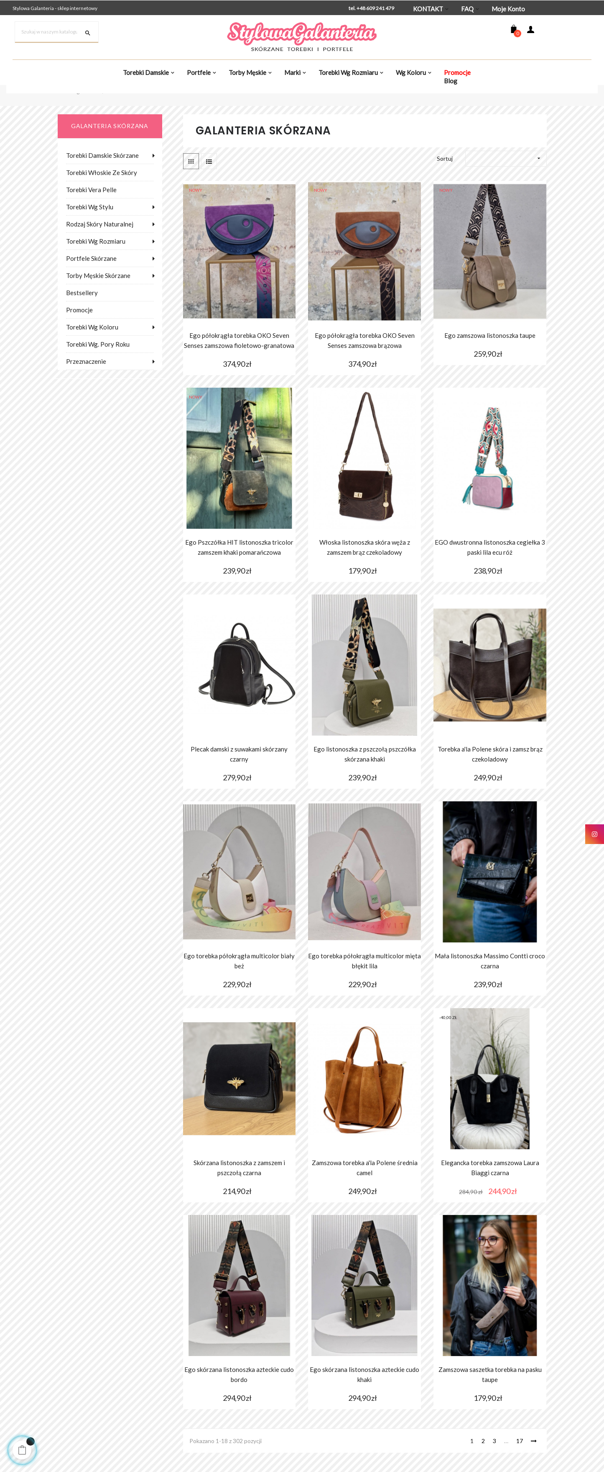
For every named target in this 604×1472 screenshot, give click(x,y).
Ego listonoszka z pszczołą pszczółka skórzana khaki (364, 774)
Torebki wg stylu (89, 226)
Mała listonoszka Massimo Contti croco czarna (490, 980)
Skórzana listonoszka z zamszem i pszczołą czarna (239, 1187)
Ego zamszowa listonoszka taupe (489, 355)
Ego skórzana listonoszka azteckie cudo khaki (364, 1394)
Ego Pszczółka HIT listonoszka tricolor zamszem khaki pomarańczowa (239, 567)
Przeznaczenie (86, 381)
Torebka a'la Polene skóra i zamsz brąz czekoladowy (490, 774)
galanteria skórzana (109, 145)
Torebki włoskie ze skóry (101, 192)
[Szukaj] (56, 32)
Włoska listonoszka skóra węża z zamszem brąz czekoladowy (364, 567)
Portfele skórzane (91, 278)
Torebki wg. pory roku (98, 364)
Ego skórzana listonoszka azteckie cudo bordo (239, 1394)
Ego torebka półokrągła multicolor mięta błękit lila (364, 980)
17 (519, 1460)
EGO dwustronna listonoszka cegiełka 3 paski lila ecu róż (490, 567)
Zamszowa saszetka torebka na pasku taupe (490, 1394)
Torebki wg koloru (92, 346)
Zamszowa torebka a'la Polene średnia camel (365, 1187)
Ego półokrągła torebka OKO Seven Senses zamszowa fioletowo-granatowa (239, 360)
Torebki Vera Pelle (91, 209)
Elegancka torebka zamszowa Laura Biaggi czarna (490, 1187)
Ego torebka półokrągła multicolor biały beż (239, 980)
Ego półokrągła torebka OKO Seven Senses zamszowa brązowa (365, 360)
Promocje (79, 329)
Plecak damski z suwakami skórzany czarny (239, 774)
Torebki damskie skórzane (102, 175)
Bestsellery (82, 312)
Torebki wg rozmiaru (95, 261)
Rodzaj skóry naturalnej (99, 243)
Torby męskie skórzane (98, 295)
